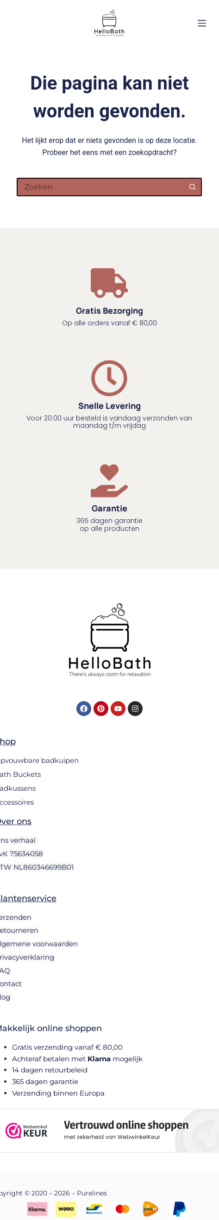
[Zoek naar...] (100, 187)
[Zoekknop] (192, 187)
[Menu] (202, 23)
